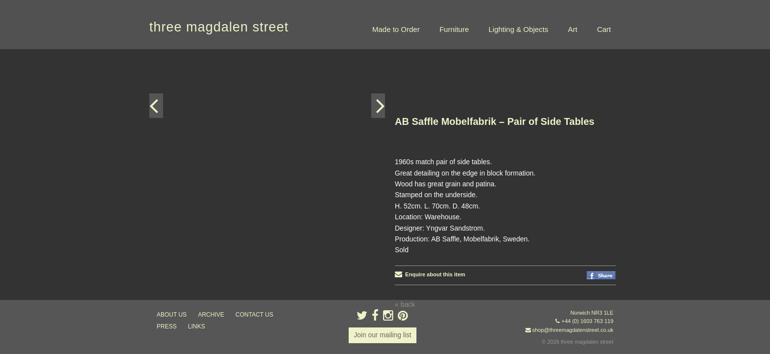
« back (405, 255)
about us (172, 314)
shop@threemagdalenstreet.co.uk (572, 330)
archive (211, 314)
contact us (255, 314)
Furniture (454, 29)
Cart (604, 29)
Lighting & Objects (519, 29)
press (167, 326)
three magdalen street (219, 27)
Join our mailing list (382, 335)
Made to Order (396, 29)
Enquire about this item (430, 225)
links (196, 326)
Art (572, 29)
